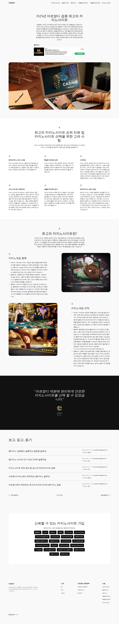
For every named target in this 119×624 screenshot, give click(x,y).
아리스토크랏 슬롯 (67, 536)
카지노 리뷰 (87, 469)
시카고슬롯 (38, 549)
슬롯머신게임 (64, 554)
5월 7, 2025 (85, 458)
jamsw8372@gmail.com (100, 450)
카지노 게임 (87, 461)
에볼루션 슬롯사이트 (41, 541)
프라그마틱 (69, 532)
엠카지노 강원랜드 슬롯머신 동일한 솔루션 (27, 451)
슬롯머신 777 (54, 554)
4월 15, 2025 (85, 483)
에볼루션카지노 (54, 541)
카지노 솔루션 (87, 452)
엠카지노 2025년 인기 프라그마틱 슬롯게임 (27, 460)
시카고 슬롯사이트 (49, 549)
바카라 (45, 532)
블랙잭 (60, 532)
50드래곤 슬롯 (64, 545)
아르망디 (12, 3)
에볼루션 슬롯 (79, 536)
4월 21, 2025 (85, 475)
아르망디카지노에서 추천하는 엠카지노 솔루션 (29, 476)
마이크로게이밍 (66, 541)
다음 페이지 (105, 495)
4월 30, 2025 (85, 467)
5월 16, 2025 (85, 450)
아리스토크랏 (55, 536)
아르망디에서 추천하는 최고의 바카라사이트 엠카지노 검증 (35, 485)
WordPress (11, 614)
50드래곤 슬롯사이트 (77, 545)
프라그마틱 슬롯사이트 (42, 536)
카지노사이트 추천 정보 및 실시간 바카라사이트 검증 (32, 468)
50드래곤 (54, 545)
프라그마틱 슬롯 (79, 532)
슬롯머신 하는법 (79, 549)
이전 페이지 (13, 495)
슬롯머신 (53, 532)
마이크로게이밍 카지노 (42, 545)
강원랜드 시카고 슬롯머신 (64, 549)
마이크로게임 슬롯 (78, 541)
